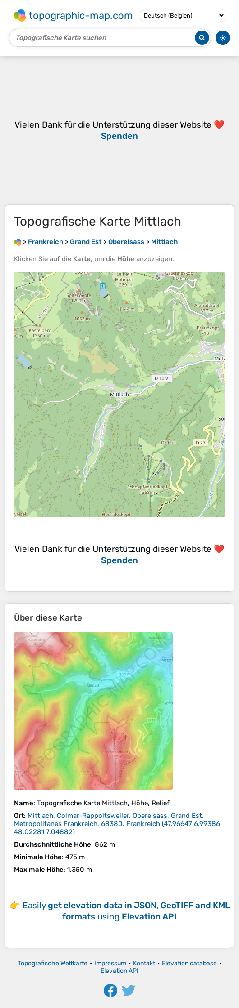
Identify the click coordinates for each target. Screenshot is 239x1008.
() (117, 824)
